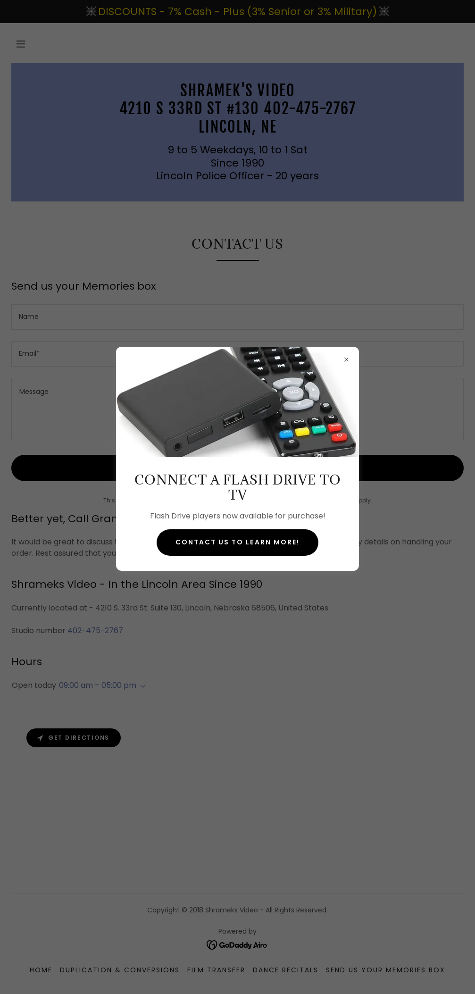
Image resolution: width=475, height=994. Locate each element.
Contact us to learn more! (237, 542)
